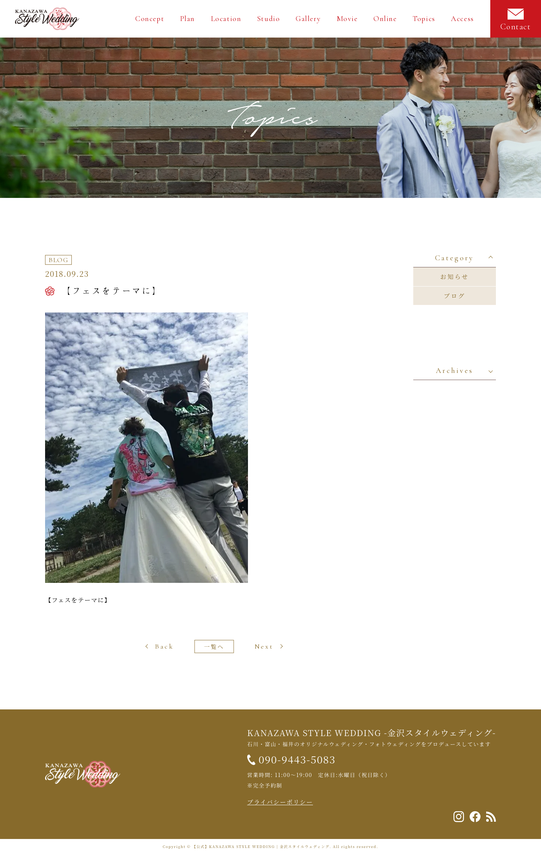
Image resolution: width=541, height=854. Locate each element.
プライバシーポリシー (280, 802)
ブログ (454, 295)
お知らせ (454, 276)
